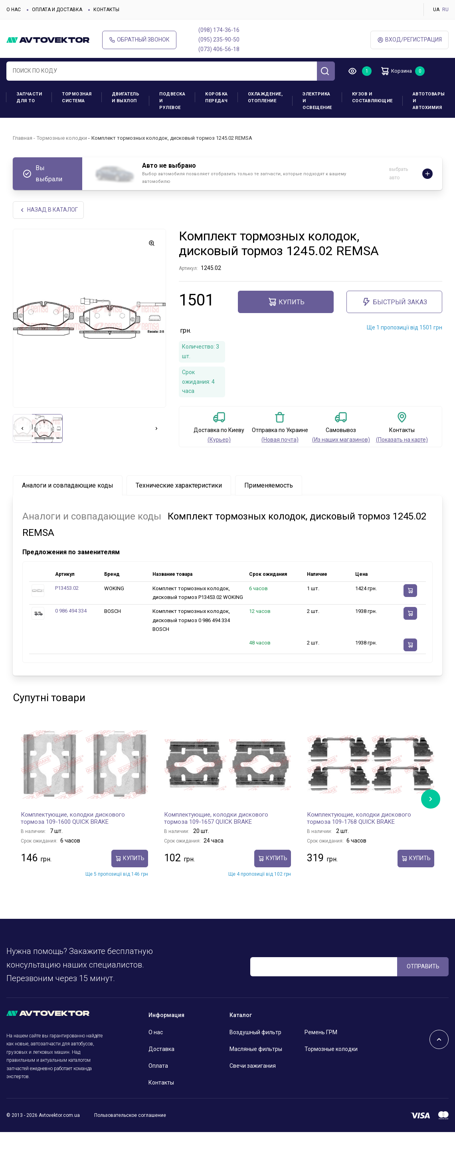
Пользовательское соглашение (130, 1115)
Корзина (399, 71)
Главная (22, 138)
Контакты (106, 9)
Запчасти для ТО (29, 97)
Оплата (158, 1066)
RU (445, 9)
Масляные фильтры (255, 1050)
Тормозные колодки (62, 138)
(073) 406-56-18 (218, 49)
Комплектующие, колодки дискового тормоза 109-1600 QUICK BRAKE (73, 819)
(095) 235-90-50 (218, 39)
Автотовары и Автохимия (429, 100)
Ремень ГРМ (321, 1033)
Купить (286, 302)
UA (436, 9)
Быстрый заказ (394, 302)
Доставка (161, 1050)
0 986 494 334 (71, 612)
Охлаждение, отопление (265, 97)
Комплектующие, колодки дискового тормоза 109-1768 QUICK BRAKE (359, 819)
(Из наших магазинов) (341, 440)
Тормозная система (77, 97)
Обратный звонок (139, 39)
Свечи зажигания (252, 1066)
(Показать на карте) (402, 440)
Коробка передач (216, 97)
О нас (13, 9)
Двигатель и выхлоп (126, 97)
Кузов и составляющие (372, 97)
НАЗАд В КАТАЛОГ (49, 210)
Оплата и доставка (57, 9)
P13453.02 (67, 589)
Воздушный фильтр (255, 1033)
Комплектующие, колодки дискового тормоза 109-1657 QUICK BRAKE (216, 819)
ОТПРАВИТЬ (423, 967)
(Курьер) (219, 440)
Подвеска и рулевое (172, 100)
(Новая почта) (280, 440)
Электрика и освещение (317, 100)
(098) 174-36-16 (218, 30)
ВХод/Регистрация (409, 39)
